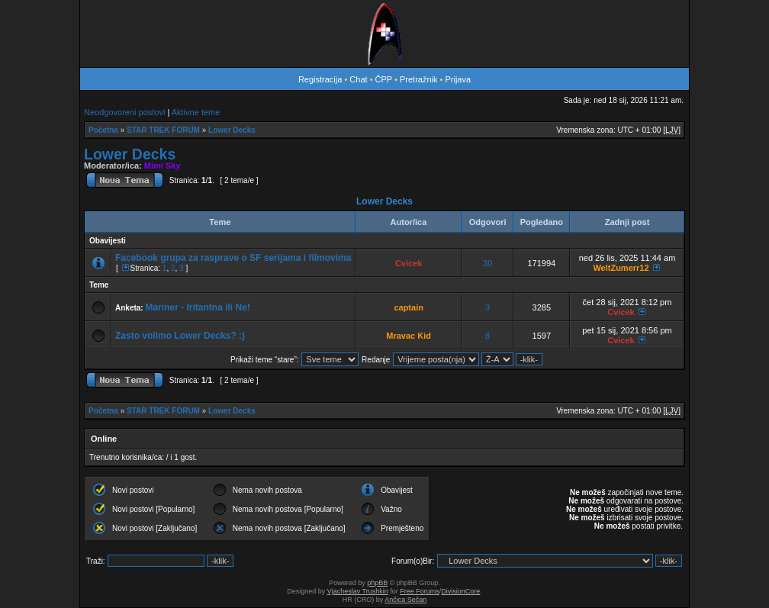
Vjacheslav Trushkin (357, 591)
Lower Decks (232, 130)
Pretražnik (419, 79)
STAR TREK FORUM (163, 130)
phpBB (377, 583)
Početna (103, 130)
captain (408, 307)
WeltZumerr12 (620, 267)
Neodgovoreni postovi (124, 112)
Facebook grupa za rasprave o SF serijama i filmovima (233, 258)
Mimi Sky (162, 165)
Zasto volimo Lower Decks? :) (180, 335)
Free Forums (419, 591)
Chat (359, 79)
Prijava (458, 79)
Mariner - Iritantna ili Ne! (197, 307)
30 (487, 263)
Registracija (320, 79)
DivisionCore (460, 591)
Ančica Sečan (405, 599)
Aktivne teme (196, 112)
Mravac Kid (408, 335)
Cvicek (408, 263)
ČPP (383, 79)
